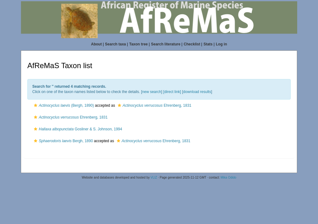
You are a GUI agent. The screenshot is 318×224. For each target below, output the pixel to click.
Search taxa (115, 44)
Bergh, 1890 (62, 141)
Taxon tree (138, 44)
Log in (221, 44)
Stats (207, 44)
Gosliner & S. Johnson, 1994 (77, 129)
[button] (35, 105)
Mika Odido (228, 177)
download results (197, 92)
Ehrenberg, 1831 (153, 105)
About (96, 44)
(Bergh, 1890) (63, 105)
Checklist (192, 44)
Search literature (165, 44)
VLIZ (154, 177)
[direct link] (172, 92)
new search (151, 92)
